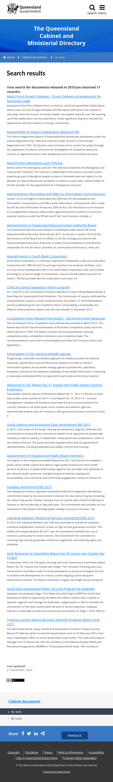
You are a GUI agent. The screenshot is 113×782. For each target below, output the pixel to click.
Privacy (48, 752)
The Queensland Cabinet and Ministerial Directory (56, 36)
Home (11, 57)
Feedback (75, 735)
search (92, 9)
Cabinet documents (34, 57)
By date (16, 712)
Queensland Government (56, 771)
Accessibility (96, 752)
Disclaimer (31, 752)
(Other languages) (80, 758)
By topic (16, 718)
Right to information (71, 752)
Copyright (14, 752)
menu (102, 9)
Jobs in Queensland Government (37, 758)
